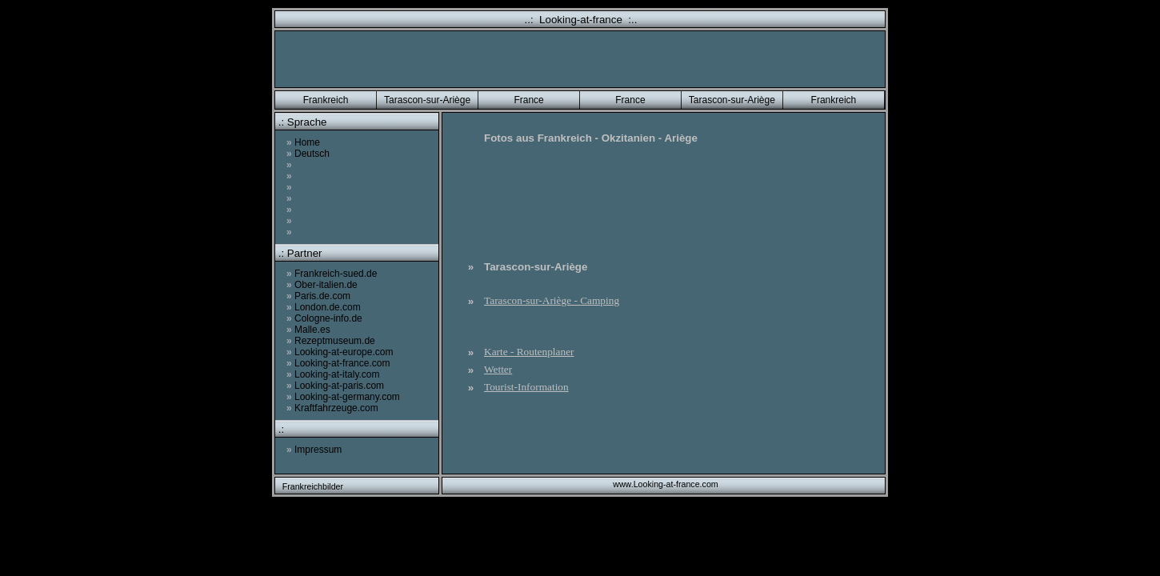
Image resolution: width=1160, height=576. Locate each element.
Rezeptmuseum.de (330, 340)
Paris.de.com (318, 296)
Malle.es (308, 329)
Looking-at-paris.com (335, 385)
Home (303, 142)
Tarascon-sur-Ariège (427, 100)
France (528, 100)
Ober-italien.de (322, 284)
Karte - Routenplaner (529, 352)
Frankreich (326, 100)
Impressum (314, 449)
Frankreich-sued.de (331, 273)
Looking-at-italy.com (333, 374)
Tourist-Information (526, 387)
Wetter (498, 369)
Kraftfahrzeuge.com (332, 408)
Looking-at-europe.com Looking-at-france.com (339, 357)
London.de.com (323, 307)
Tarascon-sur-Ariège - (551, 300)
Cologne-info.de (324, 318)
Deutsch (308, 153)
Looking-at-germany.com (343, 396)
